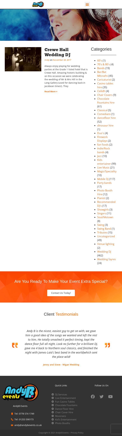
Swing (100, 225)
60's (99, 60)
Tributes (102, 232)
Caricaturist (104, 79)
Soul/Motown (105, 217)
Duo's (100, 133)
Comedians (104, 114)
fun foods (103, 144)
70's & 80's (103, 64)
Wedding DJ (104, 251)
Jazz (99, 156)
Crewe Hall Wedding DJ (57, 52)
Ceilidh (101, 91)
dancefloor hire (106, 118)
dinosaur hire (105, 125)
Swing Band (104, 228)
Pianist (101, 198)
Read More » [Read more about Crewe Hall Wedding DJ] (50, 91)
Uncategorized (106, 236)
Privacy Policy (77, 432)
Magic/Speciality (106, 171)
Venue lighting (105, 244)
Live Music (103, 167)
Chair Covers (104, 95)
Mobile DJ (102, 179)
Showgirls (103, 209)
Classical (102, 110)
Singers (101, 213)
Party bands (104, 183)
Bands (101, 68)
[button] (87, 4)
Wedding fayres (106, 259)
